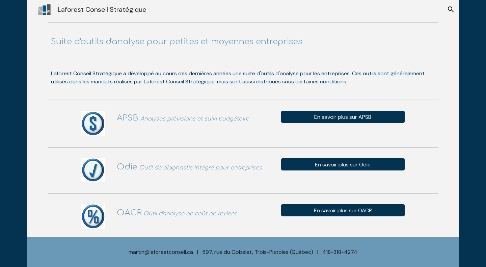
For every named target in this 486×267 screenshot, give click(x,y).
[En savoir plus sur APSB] (342, 117)
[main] (243, 42)
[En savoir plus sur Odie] (342, 164)
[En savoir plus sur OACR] (342, 210)
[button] (451, 9)
